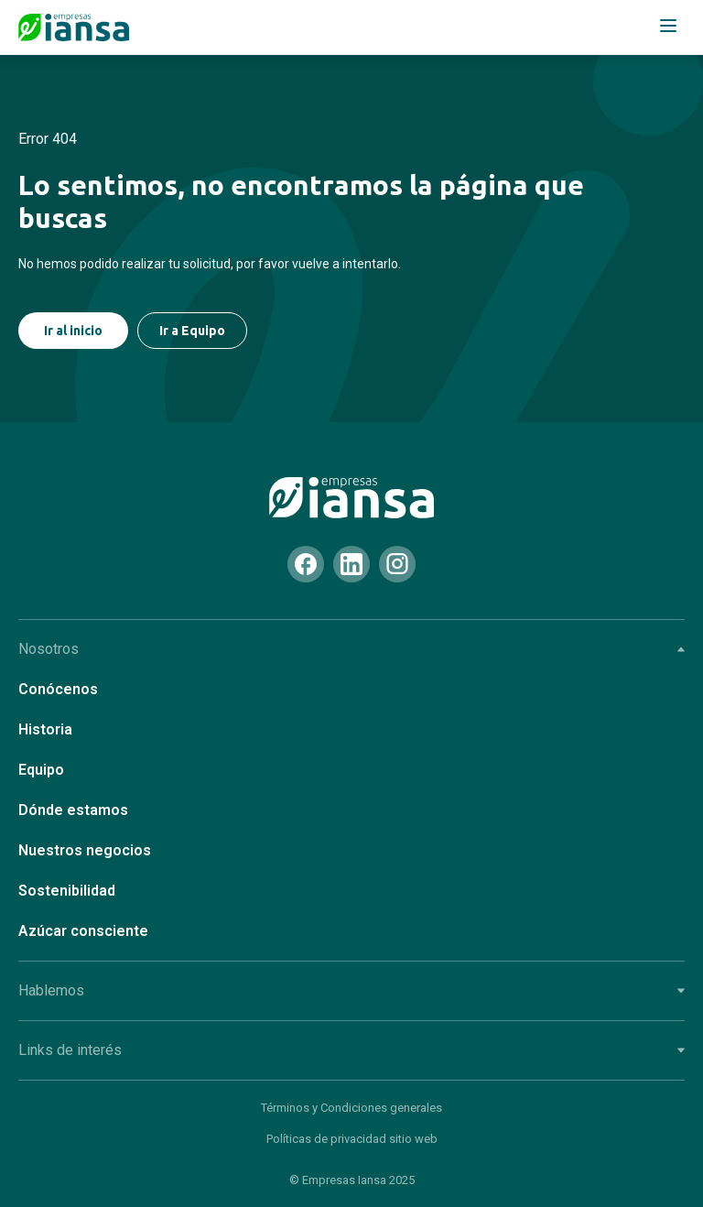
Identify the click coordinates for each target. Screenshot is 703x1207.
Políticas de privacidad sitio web (352, 1139)
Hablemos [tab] (351, 990)
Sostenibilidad (66, 890)
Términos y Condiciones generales (351, 1108)
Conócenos (58, 689)
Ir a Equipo (192, 330)
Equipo (41, 769)
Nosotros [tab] (351, 649)
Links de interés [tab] (351, 1050)
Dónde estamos (73, 810)
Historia (45, 729)
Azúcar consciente (83, 931)
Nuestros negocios (84, 850)
